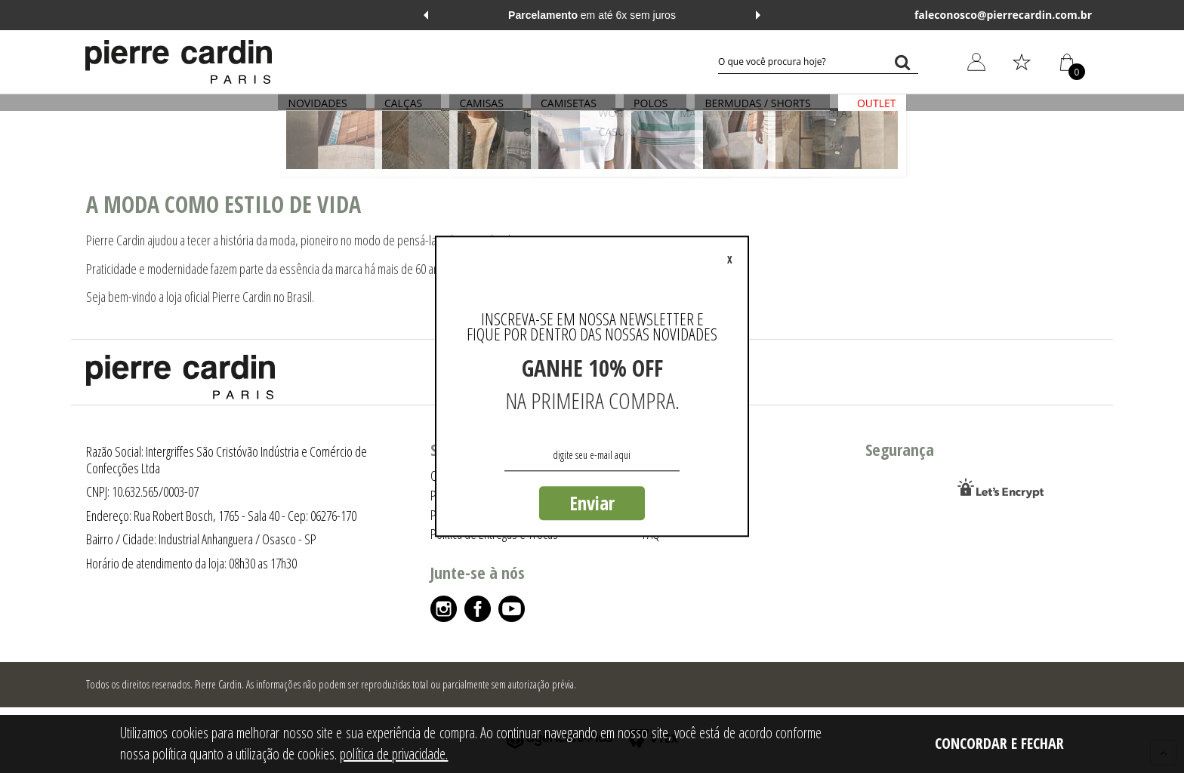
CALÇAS (411, 111)
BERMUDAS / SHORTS (750, 111)
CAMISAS (485, 111)
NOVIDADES (329, 111)
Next (758, 15)
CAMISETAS (569, 111)
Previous (426, 15)
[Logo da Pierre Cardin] (178, 62)
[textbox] (818, 62)
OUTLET (864, 111)
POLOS (647, 111)
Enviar (592, 503)
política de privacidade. (394, 754)
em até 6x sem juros (592, 15)
